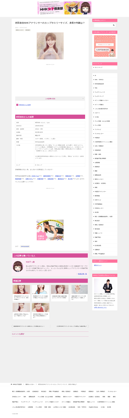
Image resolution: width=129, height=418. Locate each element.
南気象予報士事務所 (100, 158)
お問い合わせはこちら (100, 307)
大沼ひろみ (35, 176)
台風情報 (97, 162)
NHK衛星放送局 (99, 84)
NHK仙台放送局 (25, 246)
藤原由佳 (61, 179)
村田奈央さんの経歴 (25, 105)
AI (95, 75)
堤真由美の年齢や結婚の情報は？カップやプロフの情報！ (59, 296)
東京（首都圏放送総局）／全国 (103, 216)
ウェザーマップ (99, 96)
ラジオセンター (99, 133)
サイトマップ (98, 67)
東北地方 (28, 30)
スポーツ (97, 113)
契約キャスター (20, 30)
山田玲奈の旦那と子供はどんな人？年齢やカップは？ (21, 315)
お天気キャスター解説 (59, 407)
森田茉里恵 (47, 176)
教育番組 (97, 195)
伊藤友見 (58, 176)
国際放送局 (98, 175)
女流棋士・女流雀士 (100, 183)
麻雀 (114, 396)
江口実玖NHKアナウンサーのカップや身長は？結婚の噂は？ (72, 326)
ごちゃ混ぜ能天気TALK (101, 108)
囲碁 (96, 171)
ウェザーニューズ (100, 92)
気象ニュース (98, 233)
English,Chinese (93, 407)
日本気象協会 (98, 204)
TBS (96, 88)
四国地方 (97, 166)
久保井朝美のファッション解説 (103, 142)
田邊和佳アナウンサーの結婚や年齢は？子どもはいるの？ (40, 296)
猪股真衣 (68, 176)
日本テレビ (98, 200)
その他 (97, 117)
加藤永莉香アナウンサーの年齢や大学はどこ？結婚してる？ (79, 297)
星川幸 (70, 179)
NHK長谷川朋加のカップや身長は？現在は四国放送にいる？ (40, 316)
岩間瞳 (78, 176)
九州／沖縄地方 (99, 146)
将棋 (96, 187)
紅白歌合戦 (98, 245)
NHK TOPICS (99, 79)
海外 (96, 241)
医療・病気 (98, 154)
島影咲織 (18, 179)
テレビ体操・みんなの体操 (102, 121)
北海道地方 (98, 150)
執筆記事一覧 (82, 274)
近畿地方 (97, 249)
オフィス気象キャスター (102, 100)
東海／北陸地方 (99, 224)
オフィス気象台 (99, 104)
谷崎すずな (29, 179)
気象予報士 (98, 237)
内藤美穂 (40, 179)
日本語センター (99, 208)
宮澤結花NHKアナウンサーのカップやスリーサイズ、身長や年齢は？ (21, 297)
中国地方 (97, 137)
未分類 (97, 212)
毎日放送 (97, 229)
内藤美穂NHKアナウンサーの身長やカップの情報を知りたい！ (29, 326)
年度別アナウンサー (100, 191)
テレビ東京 (98, 125)
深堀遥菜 (50, 179)
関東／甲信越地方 (100, 253)
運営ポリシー (98, 265)
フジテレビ (98, 129)
